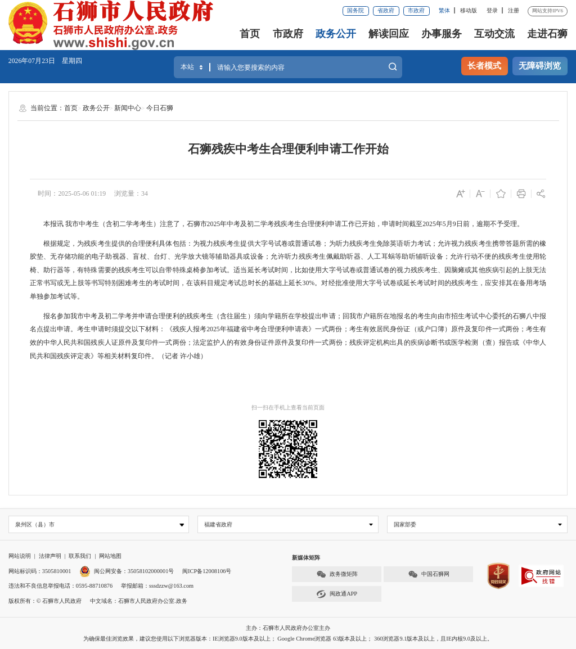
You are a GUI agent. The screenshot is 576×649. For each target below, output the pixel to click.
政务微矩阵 (337, 574)
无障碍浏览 (540, 65)
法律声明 (50, 556)
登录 (492, 10)
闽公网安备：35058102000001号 (126, 571)
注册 (513, 10)
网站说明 (19, 556)
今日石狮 (159, 108)
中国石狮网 (428, 574)
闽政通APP (336, 594)
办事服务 (441, 33)
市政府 (416, 10)
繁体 (444, 10)
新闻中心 (127, 108)
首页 (250, 33)
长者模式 (484, 65)
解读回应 (388, 33)
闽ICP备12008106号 (206, 571)
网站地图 (110, 556)
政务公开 (336, 33)
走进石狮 (547, 33)
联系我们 (80, 556)
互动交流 (494, 33)
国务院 (355, 10)
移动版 (468, 10)
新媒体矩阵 (306, 558)
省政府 (385, 10)
